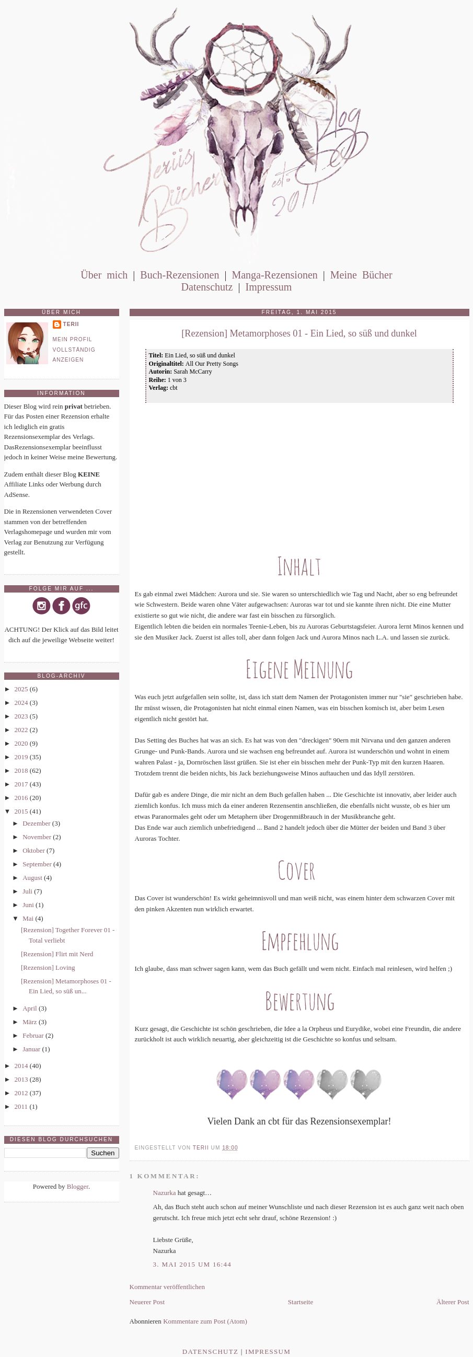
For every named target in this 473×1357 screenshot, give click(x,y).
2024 (22, 702)
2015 (22, 811)
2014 (22, 1066)
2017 (22, 784)
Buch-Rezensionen (179, 275)
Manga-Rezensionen (274, 275)
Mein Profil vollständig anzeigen (74, 350)
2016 (22, 798)
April (30, 1008)
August (33, 878)
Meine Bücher (361, 275)
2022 (22, 730)
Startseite (300, 1302)
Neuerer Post (147, 1302)
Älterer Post (452, 1302)
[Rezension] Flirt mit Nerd (57, 954)
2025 (22, 689)
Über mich (104, 275)
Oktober (34, 850)
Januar (32, 1049)
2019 (22, 757)
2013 (22, 1079)
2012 (22, 1093)
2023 (22, 716)
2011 (22, 1106)
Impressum (268, 287)
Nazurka (164, 1193)
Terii (71, 324)
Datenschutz (207, 287)
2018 (22, 770)
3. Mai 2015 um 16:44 (192, 1264)
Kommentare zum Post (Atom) (205, 1321)
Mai (28, 918)
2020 (22, 743)
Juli (28, 891)
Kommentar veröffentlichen (167, 1287)
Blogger (77, 1186)
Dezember (37, 823)
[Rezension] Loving (48, 967)
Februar (33, 1035)
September (37, 864)
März (30, 1022)
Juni (29, 905)
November (37, 837)
